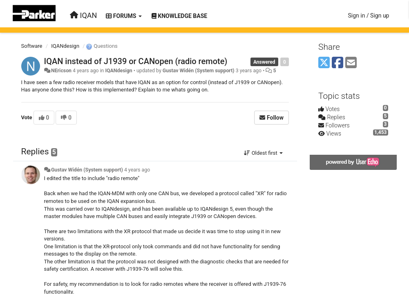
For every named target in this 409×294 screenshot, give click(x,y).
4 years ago (137, 170)
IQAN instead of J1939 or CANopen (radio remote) (136, 61)
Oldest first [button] (263, 153)
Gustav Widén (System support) (199, 71)
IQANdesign (65, 46)
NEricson (61, 71)
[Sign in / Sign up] (368, 15)
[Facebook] (337, 63)
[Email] (351, 63)
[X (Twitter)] (324, 63)
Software (31, 46)
